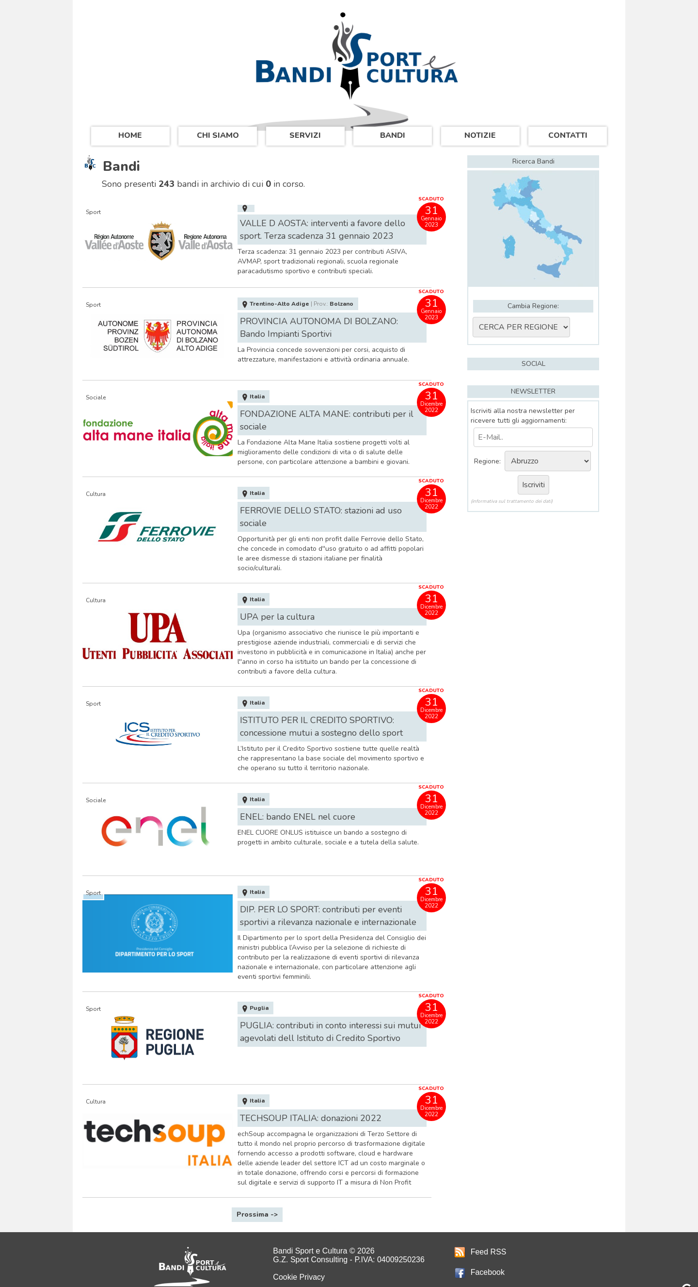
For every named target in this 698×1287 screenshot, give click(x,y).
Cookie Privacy (299, 1263)
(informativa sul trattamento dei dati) (512, 501)
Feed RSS (480, 1238)
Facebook (479, 1258)
